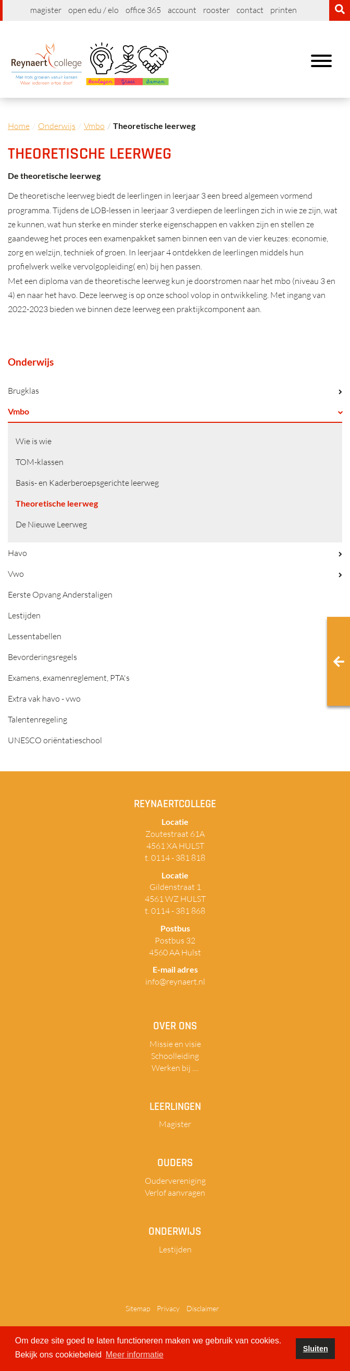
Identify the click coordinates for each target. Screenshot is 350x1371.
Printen (283, 10)
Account (182, 10)
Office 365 (143, 10)
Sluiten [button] (315, 1348)
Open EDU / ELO (93, 10)
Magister (45, 10)
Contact (250, 10)
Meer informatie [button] (135, 1354)
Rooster (216, 10)
